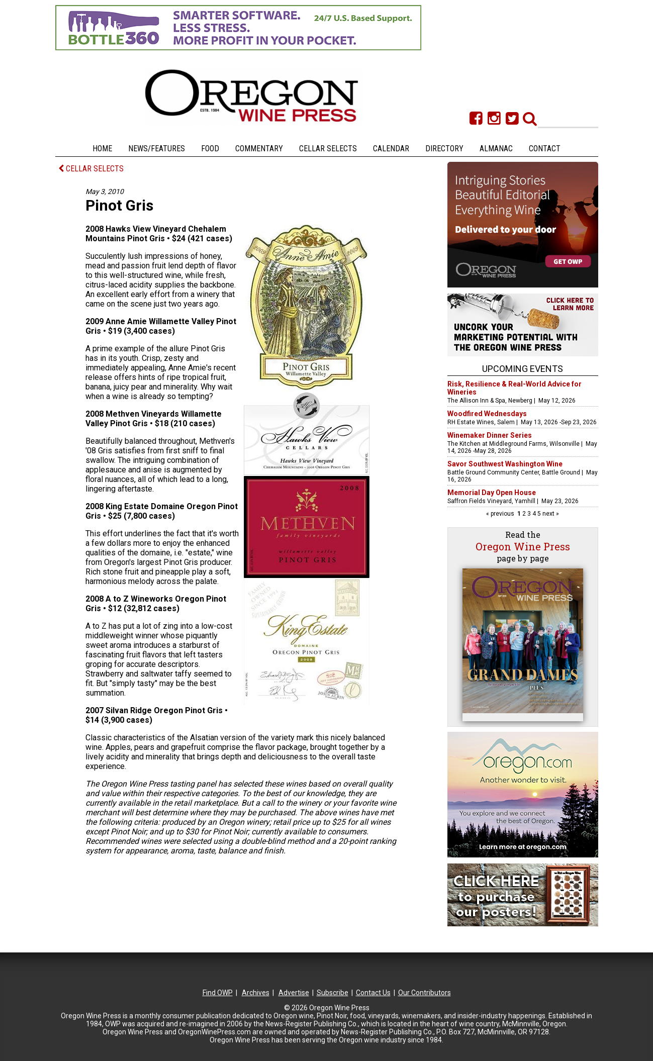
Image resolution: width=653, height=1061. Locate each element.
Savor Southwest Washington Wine (505, 464)
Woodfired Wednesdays (487, 414)
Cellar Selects (328, 148)
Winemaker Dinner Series (489, 435)
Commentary (259, 148)
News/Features (156, 148)
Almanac (496, 148)
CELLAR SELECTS (91, 168)
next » (550, 513)
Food (210, 148)
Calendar (391, 148)
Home (102, 148)
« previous (501, 513)
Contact (545, 148)
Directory (444, 148)
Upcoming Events (522, 368)
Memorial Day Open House (491, 493)
